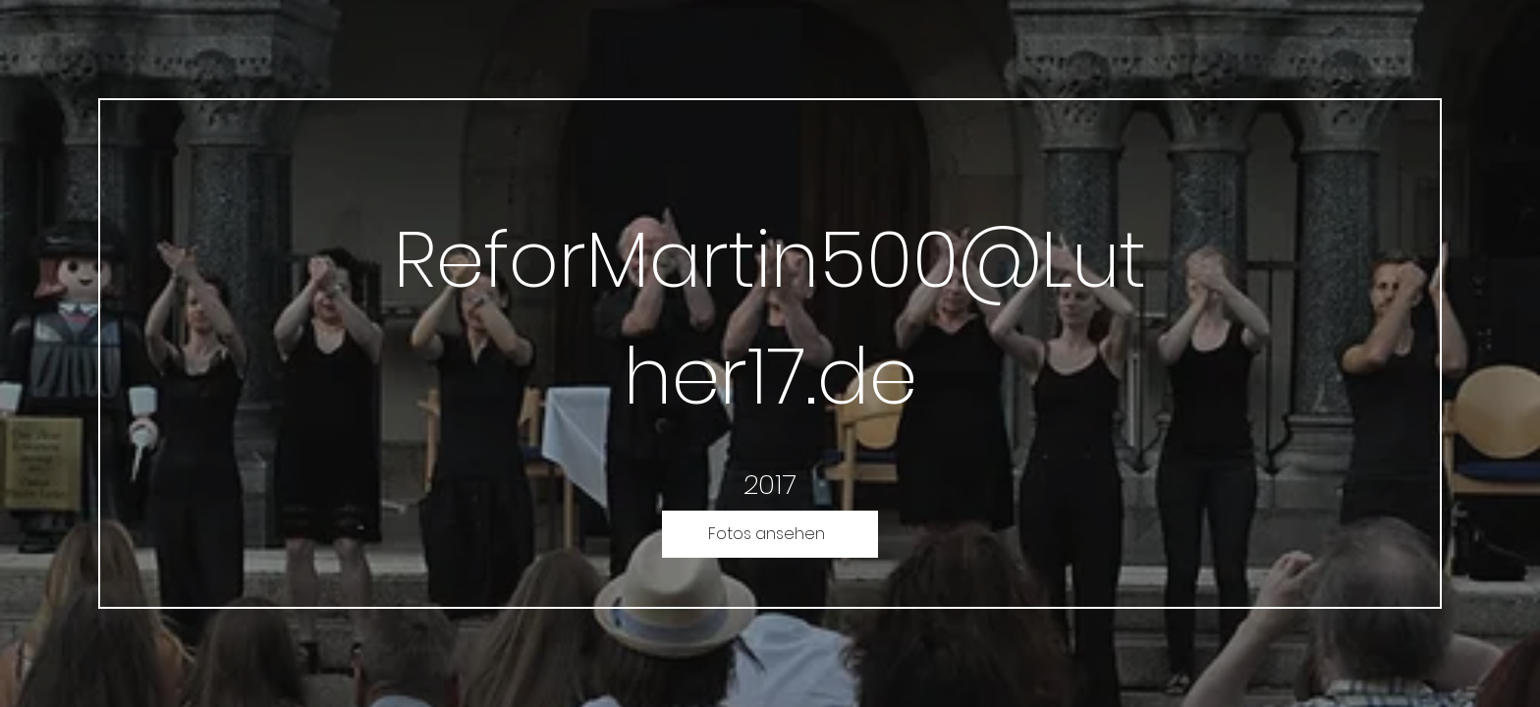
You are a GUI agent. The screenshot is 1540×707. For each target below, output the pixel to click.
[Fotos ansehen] (770, 534)
